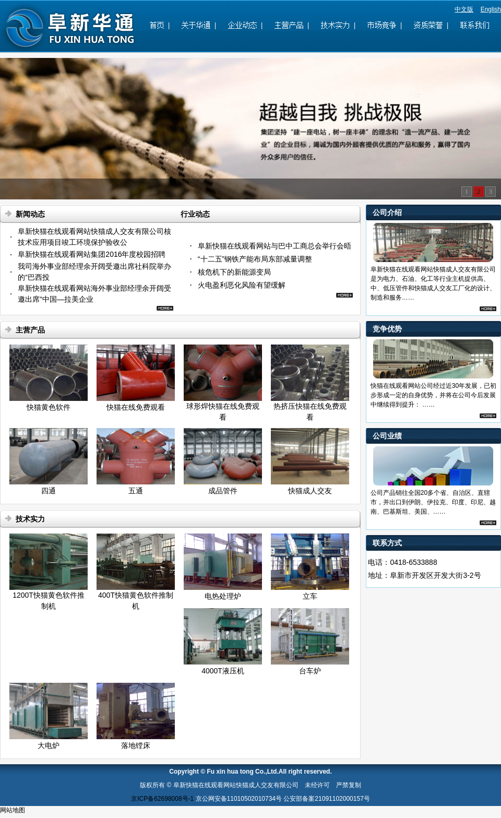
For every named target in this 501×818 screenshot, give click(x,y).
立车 (310, 596)
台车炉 (310, 671)
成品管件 (222, 491)
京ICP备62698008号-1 (162, 798)
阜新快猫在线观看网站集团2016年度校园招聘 (91, 254)
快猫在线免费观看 (135, 407)
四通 (48, 491)
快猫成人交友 (310, 491)
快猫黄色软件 (48, 407)
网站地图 (12, 810)
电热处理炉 (223, 596)
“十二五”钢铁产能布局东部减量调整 (255, 259)
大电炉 (48, 745)
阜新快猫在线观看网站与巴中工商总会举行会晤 (274, 246)
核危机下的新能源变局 (234, 272)
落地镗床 (135, 745)
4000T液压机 (222, 671)
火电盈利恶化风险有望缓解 (241, 285)
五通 (135, 491)
